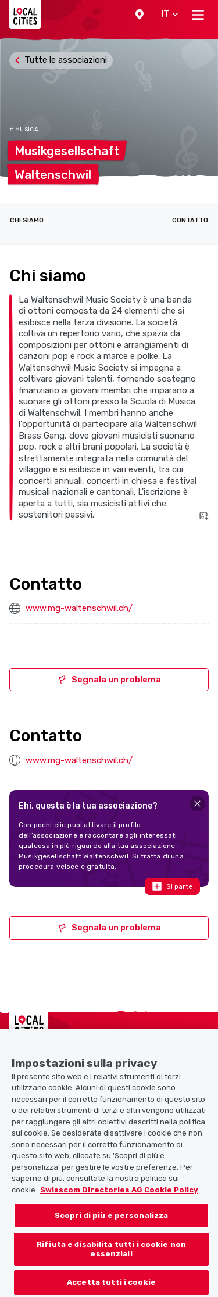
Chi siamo (27, 220)
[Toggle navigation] (198, 14)
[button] (139, 14)
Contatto (190, 220)
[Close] (197, 803)
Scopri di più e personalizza (112, 1231)
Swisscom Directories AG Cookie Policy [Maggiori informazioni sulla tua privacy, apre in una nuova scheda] (119, 1206)
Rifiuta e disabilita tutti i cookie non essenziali (111, 1265)
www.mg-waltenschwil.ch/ (79, 608)
